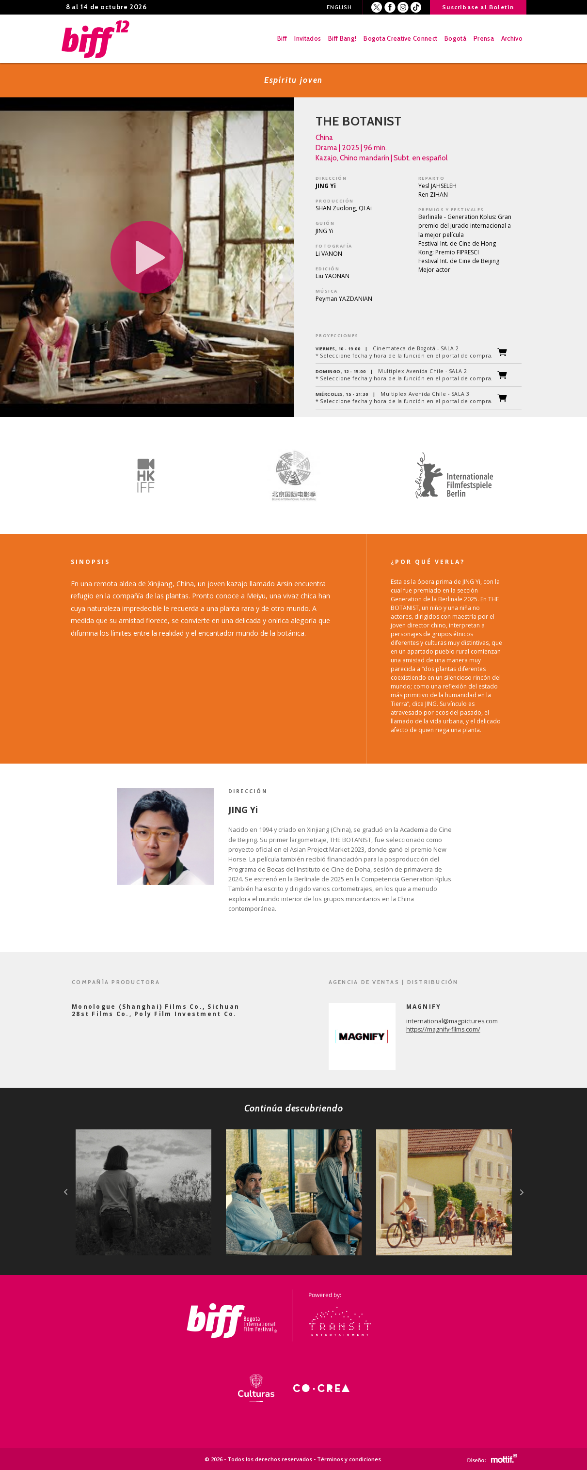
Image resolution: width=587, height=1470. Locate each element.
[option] (139, 476)
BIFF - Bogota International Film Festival (96, 39)
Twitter (376, 7)
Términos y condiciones (349, 1459)
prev (65, 1192)
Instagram (403, 7)
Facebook (390, 7)
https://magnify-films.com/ (443, 1029)
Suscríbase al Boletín (478, 7)
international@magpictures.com (452, 1021)
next (522, 1192)
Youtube (416, 7)
